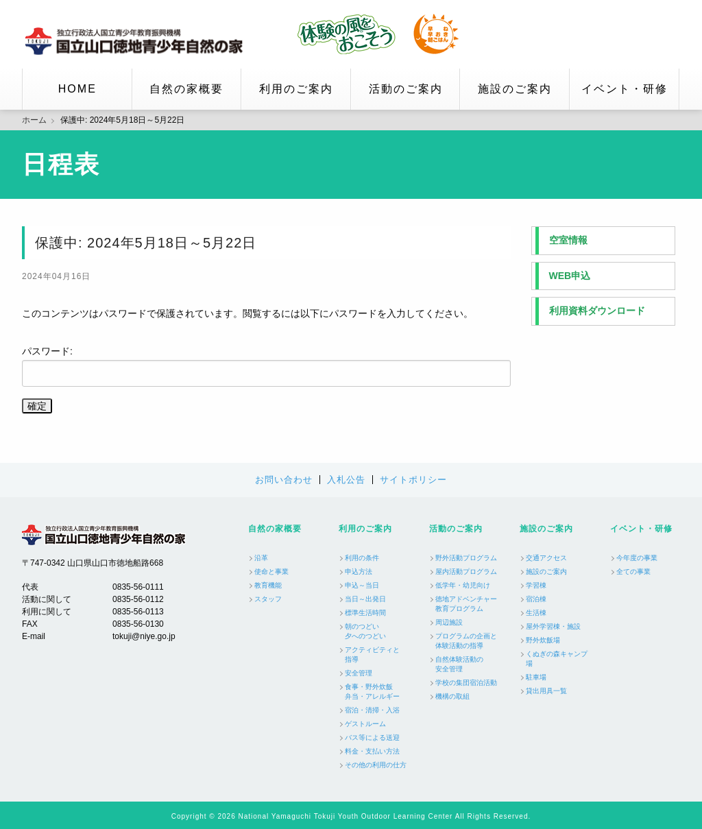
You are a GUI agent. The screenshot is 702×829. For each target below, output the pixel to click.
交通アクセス (546, 558)
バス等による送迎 (372, 737)
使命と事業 (271, 571)
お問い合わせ (284, 479)
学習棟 (536, 585)
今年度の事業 (636, 558)
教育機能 (268, 585)
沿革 (261, 558)
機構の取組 (452, 696)
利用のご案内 (296, 89)
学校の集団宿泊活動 (466, 682)
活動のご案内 (406, 89)
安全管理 (358, 673)
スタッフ (268, 599)
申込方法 (358, 571)
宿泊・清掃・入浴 (372, 710)
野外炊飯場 (543, 640)
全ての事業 (633, 571)
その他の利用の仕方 (376, 765)
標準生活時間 (365, 612)
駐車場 (536, 677)
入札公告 (346, 479)
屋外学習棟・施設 (553, 626)
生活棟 (536, 612)
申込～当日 (362, 585)
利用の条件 (362, 558)
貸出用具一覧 (546, 691)
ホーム (34, 120)
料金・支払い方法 (372, 751)
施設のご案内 (515, 89)
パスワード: (266, 366)
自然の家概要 (186, 89)
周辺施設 (449, 622)
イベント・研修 (624, 89)
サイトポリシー (413, 479)
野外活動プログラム (466, 558)
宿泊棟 (536, 599)
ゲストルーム (365, 724)
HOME (77, 89)
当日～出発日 (365, 599)
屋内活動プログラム (466, 571)
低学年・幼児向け (462, 585)
